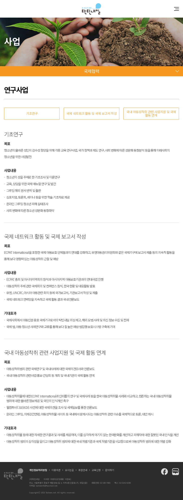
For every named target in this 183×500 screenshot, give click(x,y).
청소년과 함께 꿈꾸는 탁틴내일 (91, 9)
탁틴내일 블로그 (175, 471)
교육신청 (96, 470)
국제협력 (91, 71)
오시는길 (69, 470)
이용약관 (56, 470)
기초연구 (32, 113)
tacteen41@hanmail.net (46, 485)
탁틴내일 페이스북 (164, 471)
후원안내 (82, 470)
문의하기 (109, 470)
